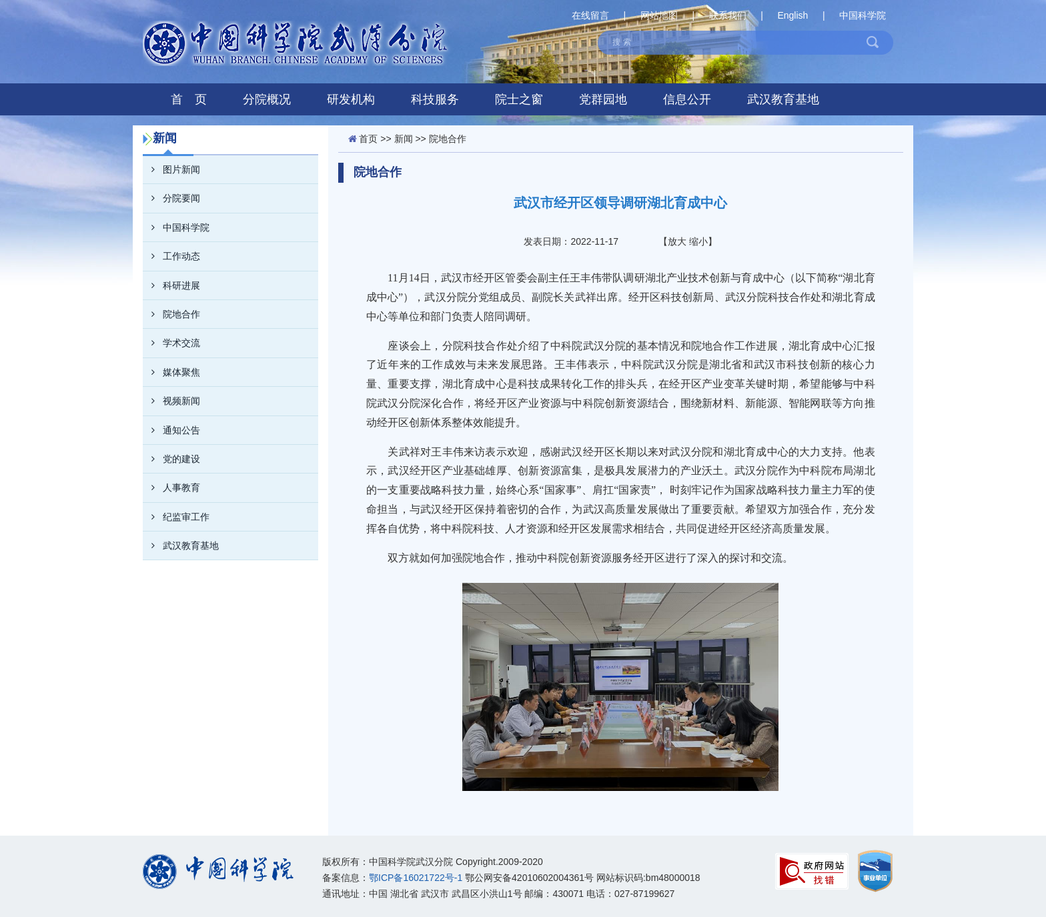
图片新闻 (171, 169)
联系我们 (727, 15)
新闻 (403, 138)
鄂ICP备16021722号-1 (415, 877)
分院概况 (267, 99)
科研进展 (171, 285)
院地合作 (171, 314)
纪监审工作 (176, 517)
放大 (677, 241)
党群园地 (603, 99)
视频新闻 (171, 401)
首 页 (189, 99)
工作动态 (171, 256)
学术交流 (171, 343)
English (792, 15)
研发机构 (351, 99)
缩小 (698, 241)
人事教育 (171, 488)
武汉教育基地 (783, 99)
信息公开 (687, 99)
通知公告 (171, 430)
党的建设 (171, 459)
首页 (368, 138)
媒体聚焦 (171, 372)
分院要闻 (171, 198)
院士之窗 (519, 99)
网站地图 (659, 15)
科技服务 (435, 99)
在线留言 (590, 15)
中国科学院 (862, 15)
